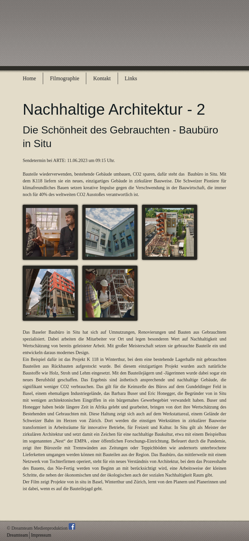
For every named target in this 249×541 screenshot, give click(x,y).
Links (131, 78)
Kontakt (102, 78)
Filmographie (64, 78)
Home (29, 78)
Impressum (41, 535)
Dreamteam (17, 535)
